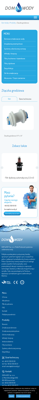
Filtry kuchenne (7, 345)
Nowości (4, 324)
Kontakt (4, 311)
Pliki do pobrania (7, 304)
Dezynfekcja (8, 68)
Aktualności (6, 301)
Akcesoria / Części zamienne (14, 78)
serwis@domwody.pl (12, 366)
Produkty (5, 320)
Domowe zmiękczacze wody (14, 39)
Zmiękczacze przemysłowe (10, 331)
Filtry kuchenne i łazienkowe (14, 58)
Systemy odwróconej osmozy (15, 49)
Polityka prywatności (8, 314)
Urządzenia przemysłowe (13, 44)
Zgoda (12, 396)
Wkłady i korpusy (10, 53)
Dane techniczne (25, 99)
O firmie (4, 297)
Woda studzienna (7, 341)
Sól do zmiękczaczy (11, 73)
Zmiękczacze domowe (9, 328)
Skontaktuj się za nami (12, 213)
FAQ (3, 307)
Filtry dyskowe (9, 63)
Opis (9, 99)
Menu (4, 292)
